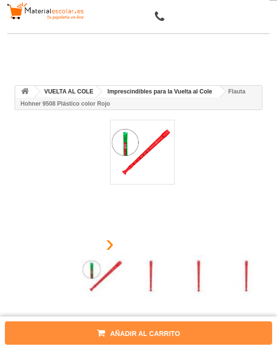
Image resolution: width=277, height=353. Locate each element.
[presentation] (85, 246)
